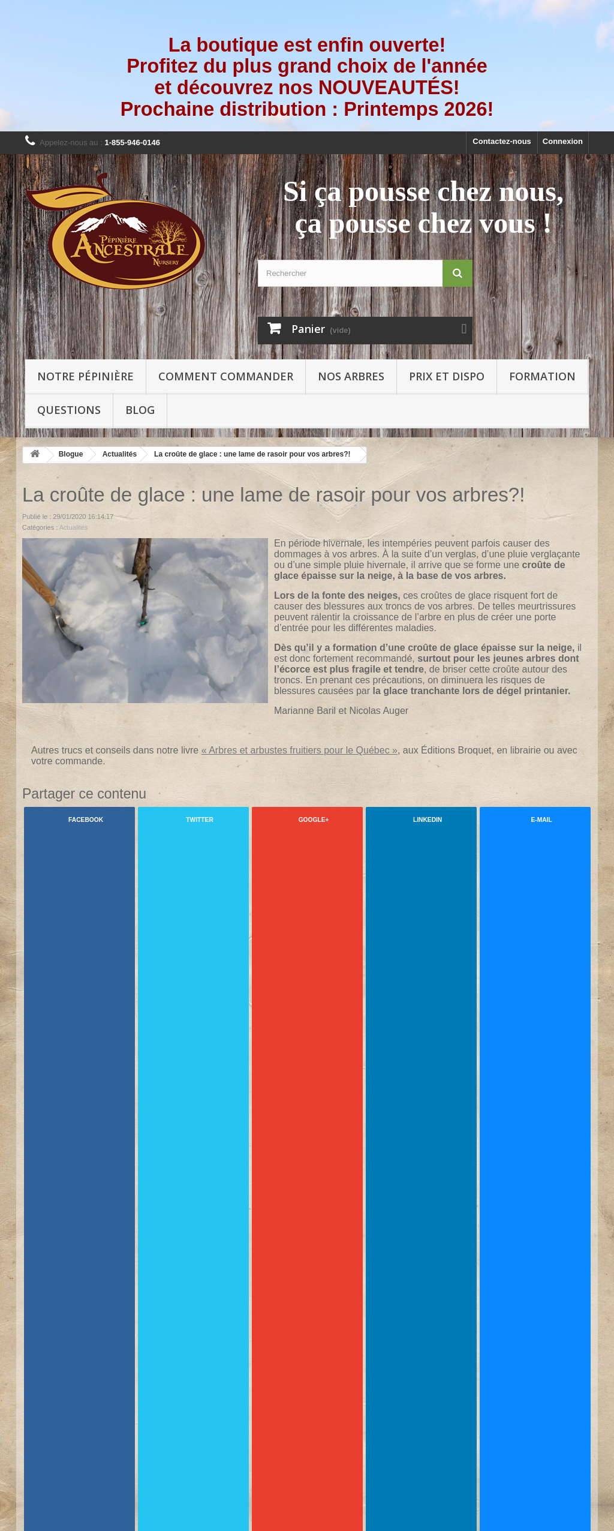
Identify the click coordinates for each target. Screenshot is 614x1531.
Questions (69, 410)
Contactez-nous (501, 141)
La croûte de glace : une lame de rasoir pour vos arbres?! (252, 454)
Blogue (71, 454)
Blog (140, 410)
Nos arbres (351, 376)
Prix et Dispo (446, 376)
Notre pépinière (85, 376)
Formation (542, 376)
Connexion (563, 141)
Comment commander (225, 376)
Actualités (120, 454)
